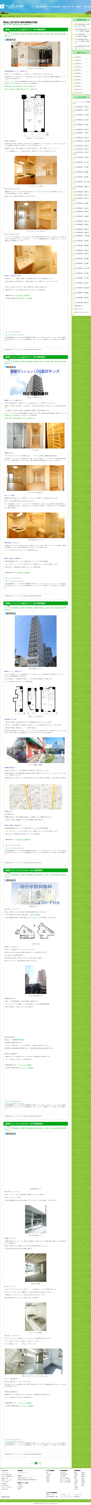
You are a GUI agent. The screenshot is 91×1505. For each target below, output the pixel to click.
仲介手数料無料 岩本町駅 (82, 157)
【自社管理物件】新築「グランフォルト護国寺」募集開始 (82, 30)
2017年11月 (78, 92)
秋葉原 (83, 1476)
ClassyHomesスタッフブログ (25, 1478)
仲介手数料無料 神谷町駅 (82, 253)
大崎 (75, 1480)
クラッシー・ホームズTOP (8, 16)
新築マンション (50, 1494)
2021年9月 (77, 73)
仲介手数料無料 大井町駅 (17, 34)
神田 (82, 1478)
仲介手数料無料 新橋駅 (81, 191)
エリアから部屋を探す (7, 1476)
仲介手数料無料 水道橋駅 (82, 203)
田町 (75, 1476)
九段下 (83, 1483)
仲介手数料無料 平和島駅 (82, 167)
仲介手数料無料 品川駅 (81, 129)
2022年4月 (77, 70)
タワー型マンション (65, 1494)
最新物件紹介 (78, 305)
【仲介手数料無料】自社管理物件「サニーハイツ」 (82, 47)
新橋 (75, 1472)
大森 (75, 1483)
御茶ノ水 (83, 1472)
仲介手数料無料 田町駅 (81, 232)
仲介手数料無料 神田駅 (81, 250)
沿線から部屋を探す (7, 1474)
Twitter (19, 1488)
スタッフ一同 (12, 83)
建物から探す (5, 1478)
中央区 (47, 1482)
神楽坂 (83, 1482)
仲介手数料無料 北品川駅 (82, 120)
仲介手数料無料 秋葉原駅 (82, 258)
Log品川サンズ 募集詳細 (23, 572)
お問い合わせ (5, 1489)
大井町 (76, 1482)
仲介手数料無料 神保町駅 (82, 240)
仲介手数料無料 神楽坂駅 (82, 245)
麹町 (82, 1485)
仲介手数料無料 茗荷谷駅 (82, 273)
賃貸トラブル (78, 309)
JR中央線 (62, 1476)
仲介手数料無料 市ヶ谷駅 (82, 162)
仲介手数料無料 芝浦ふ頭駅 (82, 268)
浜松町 (76, 1474)
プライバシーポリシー (7, 1487)
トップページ (5, 1472)
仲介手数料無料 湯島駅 (81, 229)
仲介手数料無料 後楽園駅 (82, 172)
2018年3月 (77, 79)
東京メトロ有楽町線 (65, 1482)
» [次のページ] (40, 1463)
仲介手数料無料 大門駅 (81, 149)
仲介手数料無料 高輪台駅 (82, 297)
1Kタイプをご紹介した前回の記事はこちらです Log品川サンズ (21, 89)
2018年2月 (77, 83)
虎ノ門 (76, 1489)
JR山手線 (62, 1472)
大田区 (47, 1480)
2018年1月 (77, 86)
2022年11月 (78, 67)
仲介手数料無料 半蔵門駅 (82, 124)
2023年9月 (77, 57)
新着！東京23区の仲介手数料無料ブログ (28, 1479)
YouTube (20, 1485)
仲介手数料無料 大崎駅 (81, 137)
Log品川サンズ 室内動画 (25, 298)
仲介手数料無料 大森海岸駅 (82, 141)
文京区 (47, 1478)
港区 (47, 1472)
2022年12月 (78, 63)
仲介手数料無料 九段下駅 (82, 110)
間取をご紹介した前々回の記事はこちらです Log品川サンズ (20, 86)
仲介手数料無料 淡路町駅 (82, 224)
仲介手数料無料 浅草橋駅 (82, 216)
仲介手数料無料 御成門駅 (82, 177)
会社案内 (4, 1483)
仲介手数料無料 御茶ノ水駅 (82, 182)
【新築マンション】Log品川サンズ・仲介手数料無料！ (25, 30)
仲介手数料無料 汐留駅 (81, 208)
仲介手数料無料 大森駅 (81, 146)
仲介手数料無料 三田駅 (81, 107)
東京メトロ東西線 (64, 1478)
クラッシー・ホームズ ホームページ (14, 334)
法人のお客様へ (6, 1485)
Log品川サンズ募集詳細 (23, 295)
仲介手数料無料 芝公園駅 (82, 263)
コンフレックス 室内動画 (26, 1067)
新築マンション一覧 (7, 1480)
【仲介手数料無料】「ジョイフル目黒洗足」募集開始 (82, 35)
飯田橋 (83, 1474)
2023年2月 (77, 60)
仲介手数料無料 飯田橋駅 (82, 292)
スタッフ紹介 (5, 1482)
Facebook (20, 1487)
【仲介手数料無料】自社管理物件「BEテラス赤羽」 (82, 25)
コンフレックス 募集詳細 (24, 1065)
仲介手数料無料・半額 (51, 1496)
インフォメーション (23, 1472)
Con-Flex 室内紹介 (35, 914)
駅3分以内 (77, 1496)
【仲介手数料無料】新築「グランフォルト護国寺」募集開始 (82, 41)
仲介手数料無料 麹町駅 (81, 302)
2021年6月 (77, 76)
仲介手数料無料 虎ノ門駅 (82, 278)
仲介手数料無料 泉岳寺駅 (82, 211)
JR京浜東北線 (63, 1474)
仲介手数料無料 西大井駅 (31, 874)
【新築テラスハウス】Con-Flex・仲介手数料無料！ (24, 870)
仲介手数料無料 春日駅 (81, 195)
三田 (75, 1485)
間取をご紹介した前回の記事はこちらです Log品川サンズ (20, 418)
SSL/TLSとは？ (6, 1497)
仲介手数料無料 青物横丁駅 (32, 34)
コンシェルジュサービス (66, 1496)
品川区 (47, 1476)
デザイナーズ (77, 1494)
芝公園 (76, 1487)
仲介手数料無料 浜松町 (81, 221)
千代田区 (48, 1474)
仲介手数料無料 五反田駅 (82, 115)
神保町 (83, 1480)
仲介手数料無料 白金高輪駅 (82, 235)
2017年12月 (78, 89)
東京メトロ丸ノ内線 (65, 1480)
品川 (75, 1478)
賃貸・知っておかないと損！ (82, 312)
